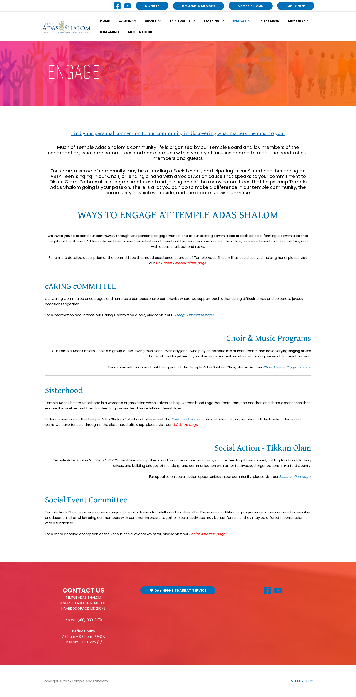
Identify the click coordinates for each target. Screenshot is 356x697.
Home (103, 20)
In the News (251, 20)
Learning (199, 20)
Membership (278, 20)
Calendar (123, 20)
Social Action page (294, 476)
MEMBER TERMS (302, 681)
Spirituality (170, 20)
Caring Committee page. (194, 315)
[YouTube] (127, 6)
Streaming (108, 32)
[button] (152, 6)
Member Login (136, 32)
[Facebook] (117, 6)
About (143, 20)
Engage (224, 20)
